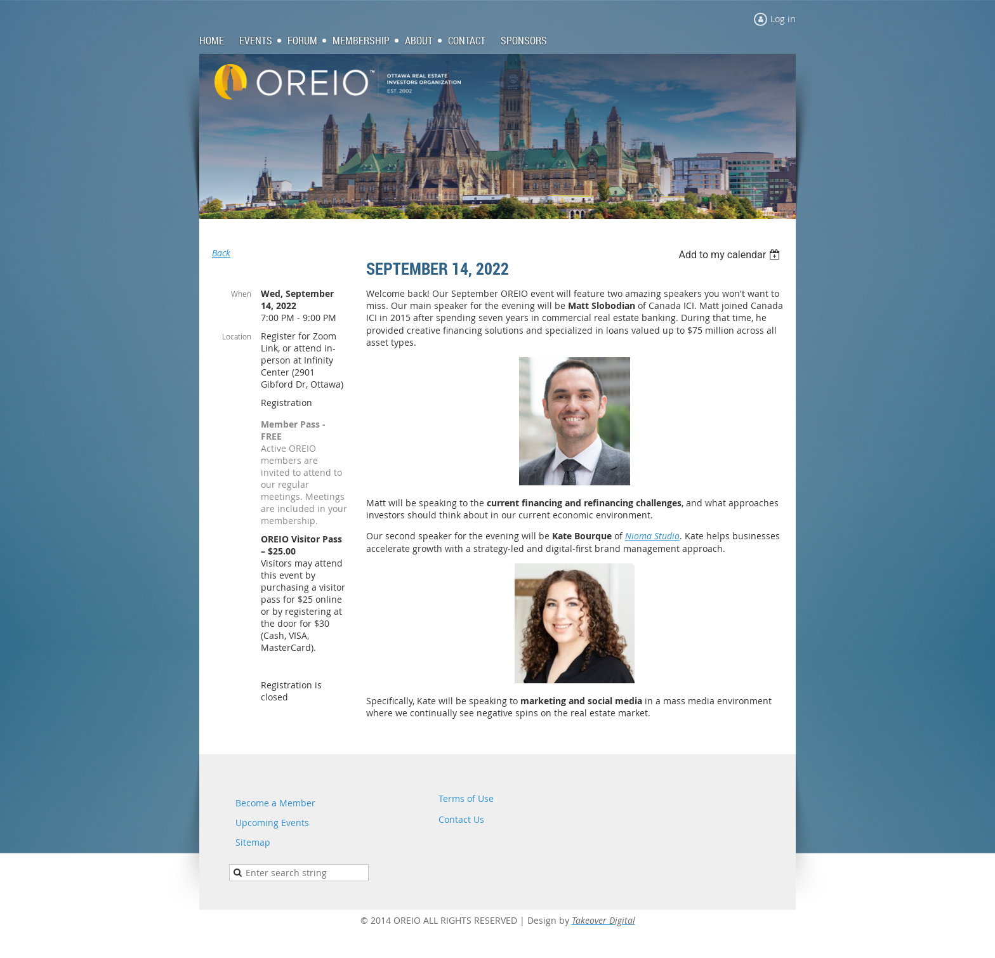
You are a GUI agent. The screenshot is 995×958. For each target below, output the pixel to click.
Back (221, 253)
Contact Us (461, 819)
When (241, 294)
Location (236, 336)
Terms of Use (466, 798)
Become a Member (275, 803)
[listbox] (730, 255)
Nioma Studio (652, 536)
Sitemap (252, 842)
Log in (783, 19)
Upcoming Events (272, 823)
